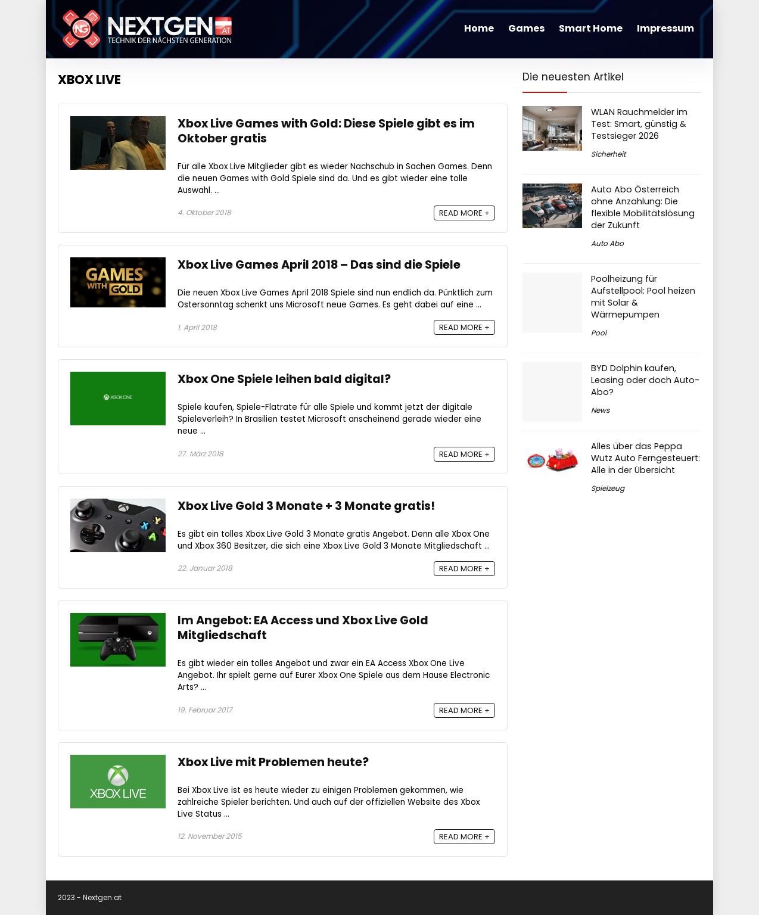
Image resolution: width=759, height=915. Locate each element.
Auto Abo (607, 243)
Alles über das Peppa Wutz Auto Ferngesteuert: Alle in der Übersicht (645, 458)
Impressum (665, 28)
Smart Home (591, 28)
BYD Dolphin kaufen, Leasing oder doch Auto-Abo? (645, 380)
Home (479, 28)
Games (526, 28)
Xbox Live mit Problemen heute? (273, 762)
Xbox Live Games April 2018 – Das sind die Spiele (319, 265)
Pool (598, 333)
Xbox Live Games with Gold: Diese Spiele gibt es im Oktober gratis (326, 131)
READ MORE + (464, 213)
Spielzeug (607, 488)
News (600, 410)
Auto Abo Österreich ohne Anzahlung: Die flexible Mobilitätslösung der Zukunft (643, 207)
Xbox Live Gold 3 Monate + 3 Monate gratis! (306, 506)
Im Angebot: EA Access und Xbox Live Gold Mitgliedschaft (303, 627)
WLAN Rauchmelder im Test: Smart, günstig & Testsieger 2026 (639, 124)
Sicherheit (608, 154)
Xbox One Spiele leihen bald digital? (284, 379)
